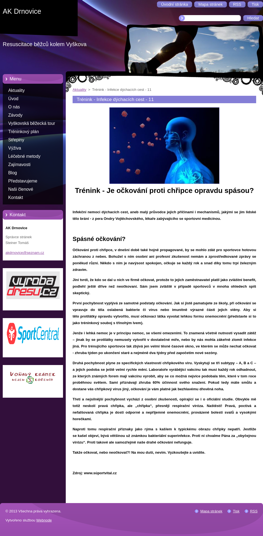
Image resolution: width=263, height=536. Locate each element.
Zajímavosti (19, 164)
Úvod (13, 98)
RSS (254, 511)
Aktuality (16, 90)
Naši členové (20, 189)
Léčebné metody (24, 156)
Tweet (251, 482)
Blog (12, 172)
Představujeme (22, 181)
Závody (15, 115)
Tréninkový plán (23, 131)
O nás (14, 107)
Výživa (14, 148)
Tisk (236, 511)
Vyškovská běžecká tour (31, 123)
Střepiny (16, 139)
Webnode (44, 520)
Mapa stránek (211, 511)
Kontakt (15, 197)
